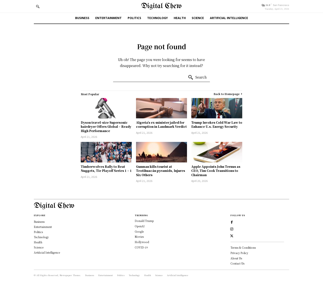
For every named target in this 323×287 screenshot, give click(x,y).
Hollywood (142, 242)
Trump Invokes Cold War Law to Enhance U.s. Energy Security (216, 124)
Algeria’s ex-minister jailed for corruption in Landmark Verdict (161, 124)
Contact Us (237, 263)
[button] (38, 6)
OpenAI (140, 226)
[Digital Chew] (161, 6)
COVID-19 (141, 247)
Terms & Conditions (243, 247)
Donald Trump (144, 221)
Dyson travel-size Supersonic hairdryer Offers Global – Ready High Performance (106, 126)
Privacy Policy (239, 253)
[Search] (197, 77)
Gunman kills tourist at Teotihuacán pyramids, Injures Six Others (160, 170)
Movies (139, 236)
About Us (236, 258)
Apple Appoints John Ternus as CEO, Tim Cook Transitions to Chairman (215, 170)
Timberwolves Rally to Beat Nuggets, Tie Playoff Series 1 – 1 (106, 168)
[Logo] (161, 206)
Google (139, 231)
